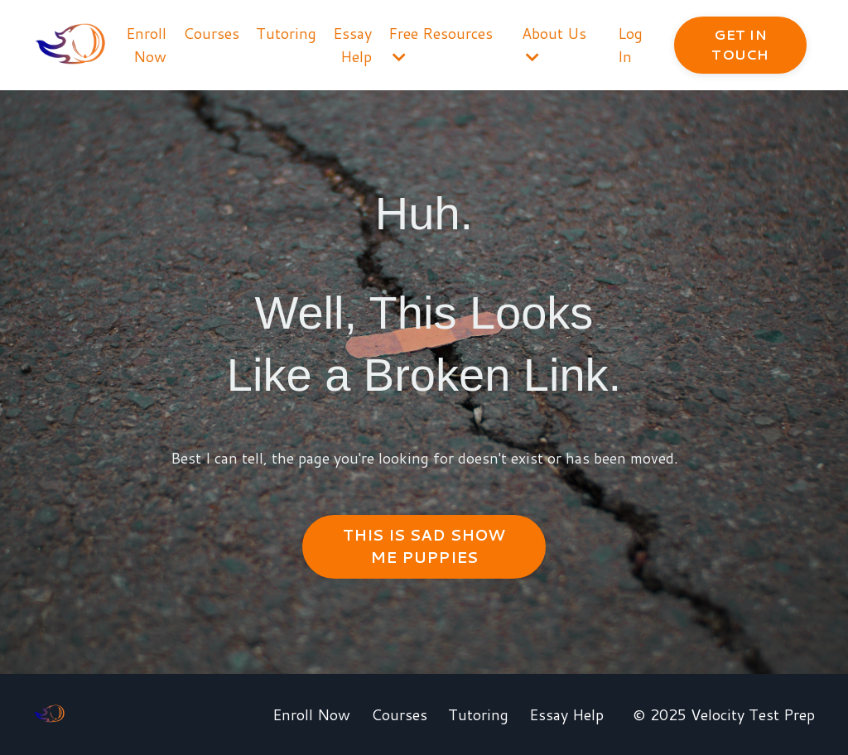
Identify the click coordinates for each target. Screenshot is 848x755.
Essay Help (352, 45)
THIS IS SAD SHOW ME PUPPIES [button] (424, 546)
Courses (211, 33)
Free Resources (440, 43)
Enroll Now (146, 45)
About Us (554, 43)
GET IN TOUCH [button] (739, 44)
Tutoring (286, 33)
